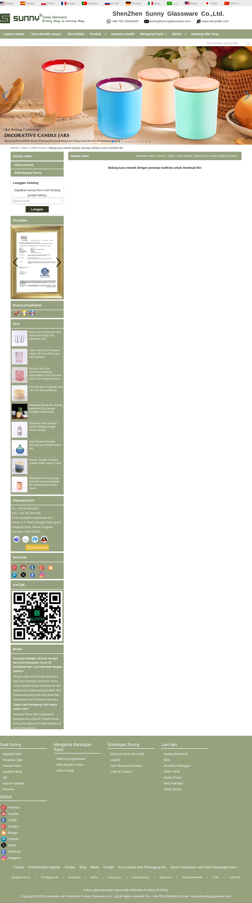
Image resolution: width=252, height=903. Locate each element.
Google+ (11, 826)
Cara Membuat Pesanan (126, 765)
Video (24, 148)
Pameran (8, 789)
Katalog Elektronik (176, 754)
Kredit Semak (172, 789)
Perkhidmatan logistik (44, 867)
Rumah (14, 148)
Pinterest (11, 807)
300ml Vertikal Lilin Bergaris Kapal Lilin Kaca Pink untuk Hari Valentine (44, 354)
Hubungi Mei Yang (205, 34)
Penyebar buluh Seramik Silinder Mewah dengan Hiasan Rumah (43, 427)
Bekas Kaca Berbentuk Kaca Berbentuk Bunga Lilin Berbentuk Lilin (45, 335)
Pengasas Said (12, 760)
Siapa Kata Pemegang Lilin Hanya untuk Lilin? (35, 707)
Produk (95, 34)
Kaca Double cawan (46, 34)
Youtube (11, 813)
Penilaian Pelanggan (177, 765)
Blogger (11, 832)
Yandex (69, 867)
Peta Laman (115, 877)
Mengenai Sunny (21, 877)
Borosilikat (76, 34)
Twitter (11, 845)
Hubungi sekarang (37, 547)
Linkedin (11, 839)
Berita (176, 34)
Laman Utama (14, 34)
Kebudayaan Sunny (28, 172)
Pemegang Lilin (49, 877)
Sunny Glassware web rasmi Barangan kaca (203, 867)
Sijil (5, 777)
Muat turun (166, 877)
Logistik (115, 760)
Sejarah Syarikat (13, 783)
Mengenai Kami (151, 34)
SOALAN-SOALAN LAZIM (127, 754)
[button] (102, 142)
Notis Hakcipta (173, 783)
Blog (167, 760)
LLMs (216, 877)
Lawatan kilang (12, 771)
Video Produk (38, 148)
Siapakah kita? (12, 754)
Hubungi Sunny (140, 877)
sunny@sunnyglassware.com (170, 21)
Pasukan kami (12, 765)
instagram (11, 858)
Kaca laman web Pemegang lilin (142, 867)
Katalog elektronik (192, 877)
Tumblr (11, 820)
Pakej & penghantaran (70, 758)
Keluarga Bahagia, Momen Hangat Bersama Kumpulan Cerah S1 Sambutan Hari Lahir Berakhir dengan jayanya (37, 666)
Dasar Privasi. (173, 777)
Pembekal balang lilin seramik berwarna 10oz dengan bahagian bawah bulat (46, 408)
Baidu (95, 867)
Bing (83, 867)
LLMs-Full (234, 877)
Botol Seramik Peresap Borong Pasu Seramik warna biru (45, 445)
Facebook (11, 851)
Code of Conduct (121, 771)
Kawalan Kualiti (122, 34)
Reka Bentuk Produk (69, 764)
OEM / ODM (172, 771)
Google (108, 867)
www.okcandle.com (215, 21)
